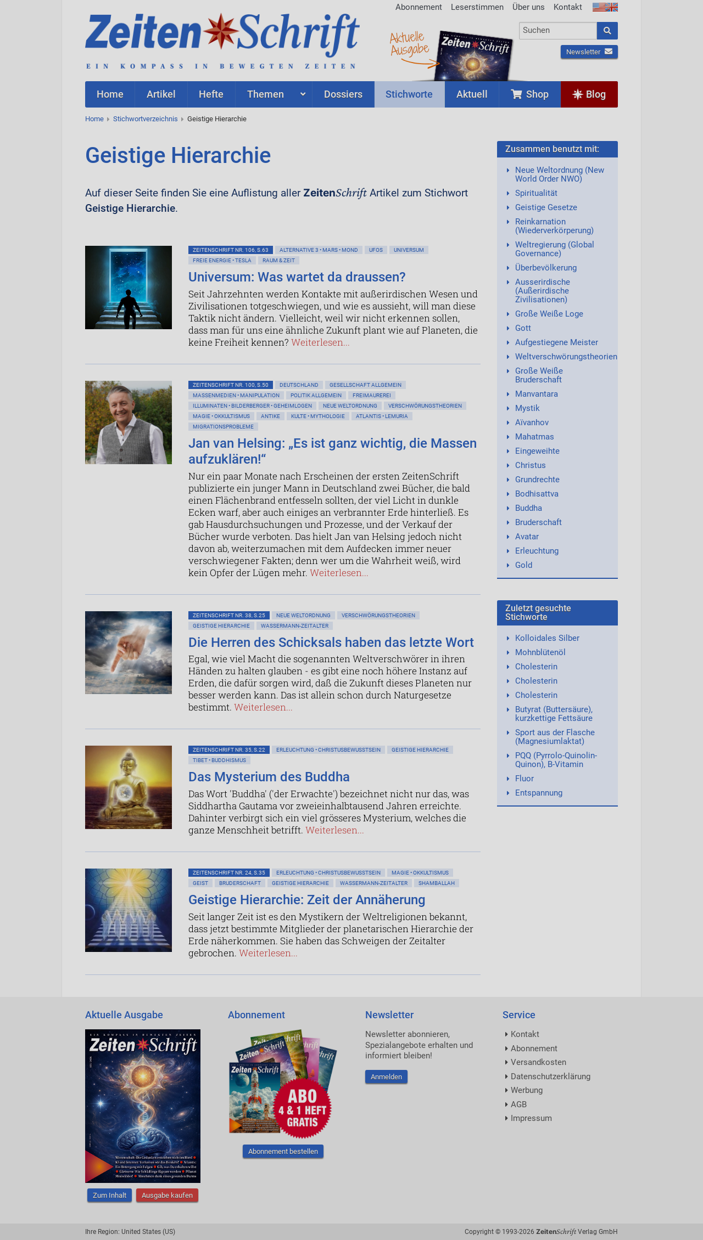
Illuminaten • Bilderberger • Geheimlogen (252, 406)
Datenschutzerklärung (550, 1076)
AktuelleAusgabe (409, 43)
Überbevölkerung (546, 268)
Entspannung (538, 793)
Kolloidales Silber (547, 638)
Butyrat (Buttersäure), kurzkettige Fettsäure (554, 713)
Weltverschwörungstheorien (566, 357)
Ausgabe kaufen (167, 1195)
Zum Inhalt (109, 1195)
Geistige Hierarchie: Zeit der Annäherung (307, 900)
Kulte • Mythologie (318, 416)
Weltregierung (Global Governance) (554, 249)
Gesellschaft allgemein (365, 385)
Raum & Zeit (279, 260)
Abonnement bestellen (283, 1151)
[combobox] (558, 31)
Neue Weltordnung (350, 406)
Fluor (524, 779)
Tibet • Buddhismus (219, 760)
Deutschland (299, 385)
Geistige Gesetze (546, 207)
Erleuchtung (537, 551)
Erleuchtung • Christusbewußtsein (328, 750)
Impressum (531, 1118)
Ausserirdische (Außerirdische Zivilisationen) (542, 291)
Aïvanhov (532, 422)
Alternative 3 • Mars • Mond (319, 250)
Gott (523, 328)
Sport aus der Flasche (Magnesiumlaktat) (555, 737)
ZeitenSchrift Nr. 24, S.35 (229, 873)
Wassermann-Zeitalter (294, 626)
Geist (200, 883)
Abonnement (418, 7)
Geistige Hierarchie (217, 119)
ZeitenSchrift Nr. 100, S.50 (231, 385)
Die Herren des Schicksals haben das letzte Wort (331, 642)
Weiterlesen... (320, 342)
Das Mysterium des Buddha (269, 777)
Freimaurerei (372, 395)
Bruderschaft (240, 883)
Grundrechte (537, 479)
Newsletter (589, 52)
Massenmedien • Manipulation (236, 395)
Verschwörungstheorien (425, 406)
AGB (519, 1104)
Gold (523, 565)
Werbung (527, 1090)
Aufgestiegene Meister (556, 342)
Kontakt (568, 7)
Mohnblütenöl (540, 652)
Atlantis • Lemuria (382, 416)
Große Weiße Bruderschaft (539, 375)
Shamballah (437, 883)
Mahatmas (534, 437)
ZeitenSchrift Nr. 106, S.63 (231, 250)
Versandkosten (538, 1062)
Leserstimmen (477, 7)
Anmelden (386, 1077)
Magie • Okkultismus (221, 416)
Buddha (528, 508)
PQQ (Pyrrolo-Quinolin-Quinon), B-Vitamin (556, 760)
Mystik (527, 408)
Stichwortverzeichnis (145, 119)
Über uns (528, 7)
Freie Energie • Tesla (222, 260)
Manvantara (536, 394)
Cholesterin (536, 667)
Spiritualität (536, 193)
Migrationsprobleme (223, 427)
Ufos (376, 250)
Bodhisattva (537, 494)
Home (94, 119)
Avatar (527, 537)
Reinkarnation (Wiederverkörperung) (554, 226)
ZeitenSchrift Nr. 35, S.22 (229, 750)
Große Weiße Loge (549, 314)
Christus (530, 465)
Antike (270, 416)
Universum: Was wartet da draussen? (297, 277)
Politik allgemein (316, 395)
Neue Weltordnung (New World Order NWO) (559, 174)
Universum (409, 250)
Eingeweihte (537, 451)
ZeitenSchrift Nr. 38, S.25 (229, 615)
